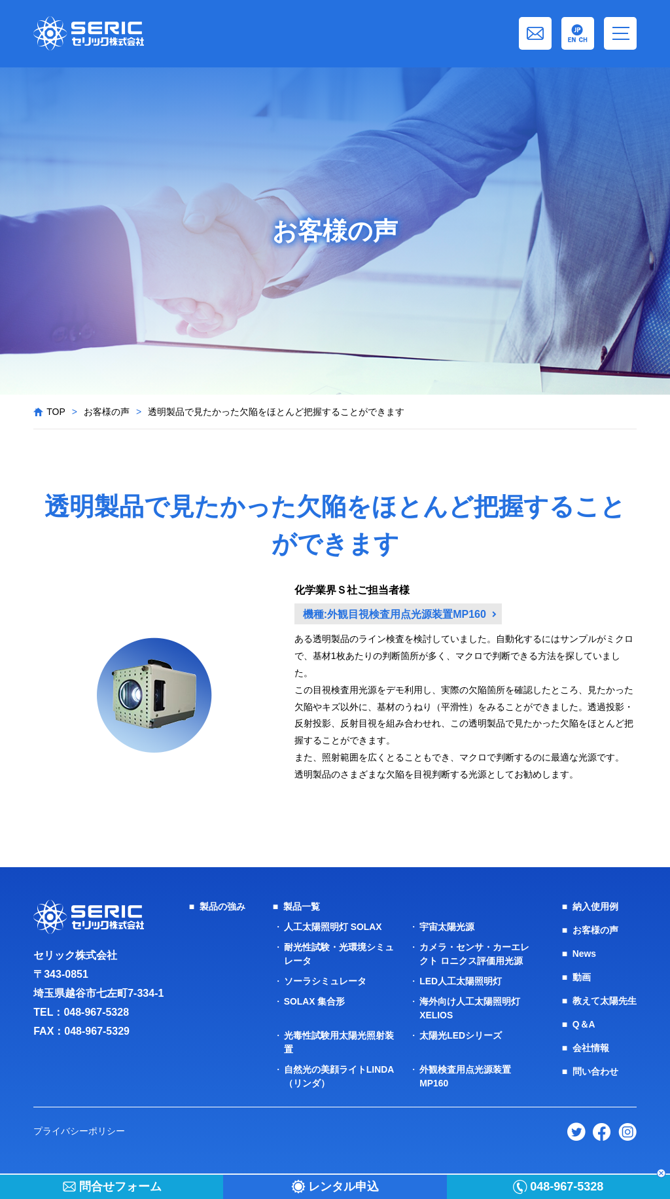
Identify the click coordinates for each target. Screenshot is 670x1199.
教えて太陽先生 (605, 1000)
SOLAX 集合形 (314, 1001)
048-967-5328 (96, 1012)
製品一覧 (301, 906)
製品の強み (222, 906)
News (585, 953)
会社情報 (591, 1048)
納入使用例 (595, 906)
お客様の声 (107, 411)
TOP (55, 411)
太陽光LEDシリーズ (460, 1035)
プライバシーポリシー (79, 1131)
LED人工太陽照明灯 (460, 981)
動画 (582, 977)
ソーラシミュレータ (325, 981)
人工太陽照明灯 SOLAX (333, 927)
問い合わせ (595, 1071)
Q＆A (584, 1024)
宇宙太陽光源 (446, 927)
